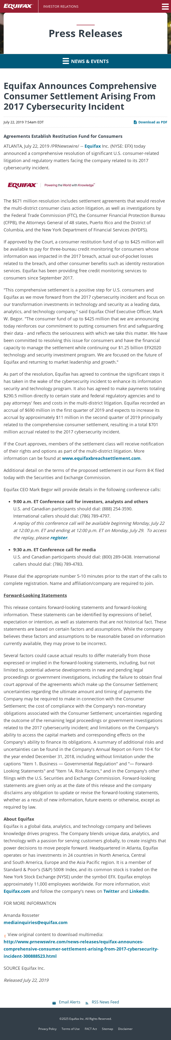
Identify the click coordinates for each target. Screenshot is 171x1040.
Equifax (93, 146)
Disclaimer (125, 1028)
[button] (165, 6)
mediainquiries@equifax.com (36, 922)
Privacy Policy (47, 1028)
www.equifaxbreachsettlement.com (101, 458)
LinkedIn (139, 891)
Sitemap (107, 1028)
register (58, 537)
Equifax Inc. (77, 1019)
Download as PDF (150, 122)
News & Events (86, 60)
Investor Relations (60, 6)
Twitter (111, 891)
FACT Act (91, 1028)
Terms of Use (71, 1028)
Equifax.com (17, 891)
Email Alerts (69, 1002)
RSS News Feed (105, 1002)
